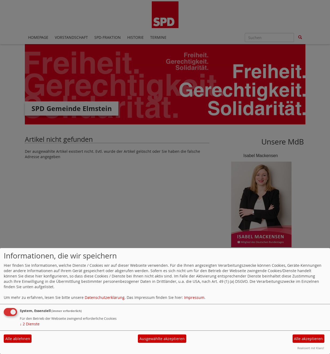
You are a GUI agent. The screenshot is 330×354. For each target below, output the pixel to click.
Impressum (194, 297)
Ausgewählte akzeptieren (162, 338)
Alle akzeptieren (308, 338)
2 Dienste (30, 323)
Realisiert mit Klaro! (310, 348)
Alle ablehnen (17, 338)
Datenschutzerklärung (105, 297)
